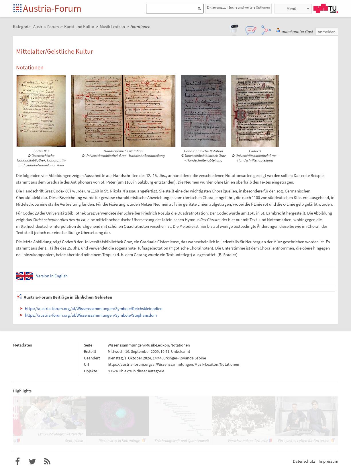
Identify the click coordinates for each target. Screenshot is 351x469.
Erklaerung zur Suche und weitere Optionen (238, 7)
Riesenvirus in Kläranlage (119, 440)
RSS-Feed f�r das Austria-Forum (47, 461)
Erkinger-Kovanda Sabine (184, 358)
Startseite (18, 9)
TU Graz (325, 8)
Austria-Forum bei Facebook (17, 461)
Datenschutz (304, 461)
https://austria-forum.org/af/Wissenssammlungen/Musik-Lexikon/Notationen (173, 364)
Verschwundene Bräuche (248, 440)
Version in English (52, 276)
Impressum (328, 461)
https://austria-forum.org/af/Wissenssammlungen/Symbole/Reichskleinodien (93, 308)
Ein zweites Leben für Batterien (303, 440)
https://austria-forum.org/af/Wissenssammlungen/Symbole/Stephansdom (91, 315)
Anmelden (327, 31)
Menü (291, 8)
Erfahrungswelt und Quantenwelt (182, 440)
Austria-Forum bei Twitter (32, 461)
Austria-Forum (52, 8)
